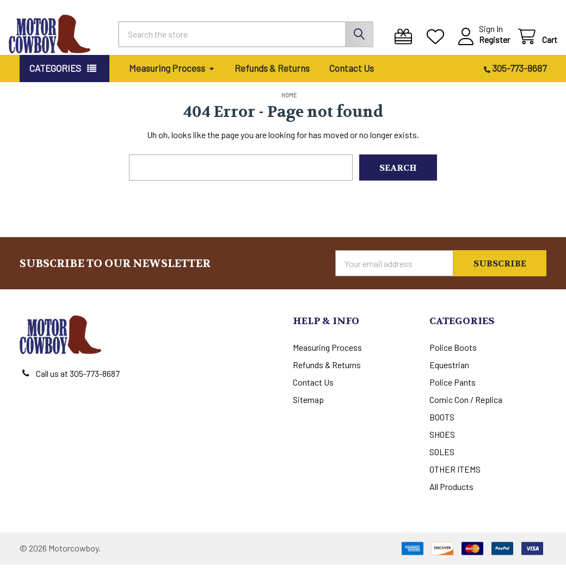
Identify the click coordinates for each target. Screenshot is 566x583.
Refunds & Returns (272, 86)
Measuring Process (172, 86)
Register (483, 49)
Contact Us (351, 86)
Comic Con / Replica (465, 418)
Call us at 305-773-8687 (78, 392)
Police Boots (453, 366)
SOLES (441, 470)
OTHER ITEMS (455, 487)
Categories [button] (55, 86)
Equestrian (449, 383)
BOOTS (441, 435)
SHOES (442, 453)
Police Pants (452, 400)
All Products (451, 505)
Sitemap (308, 418)
